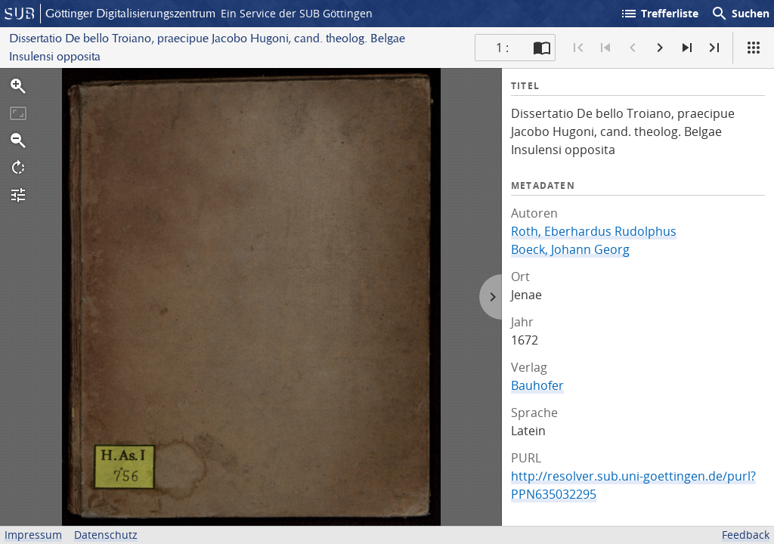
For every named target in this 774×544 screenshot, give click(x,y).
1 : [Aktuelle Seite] (502, 47)
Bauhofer (537, 385)
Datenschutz (106, 534)
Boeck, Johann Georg (570, 249)
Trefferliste (659, 14)
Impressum (33, 534)
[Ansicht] (753, 47)
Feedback (745, 534)
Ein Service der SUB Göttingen (297, 13)
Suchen (740, 14)
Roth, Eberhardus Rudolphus (593, 231)
